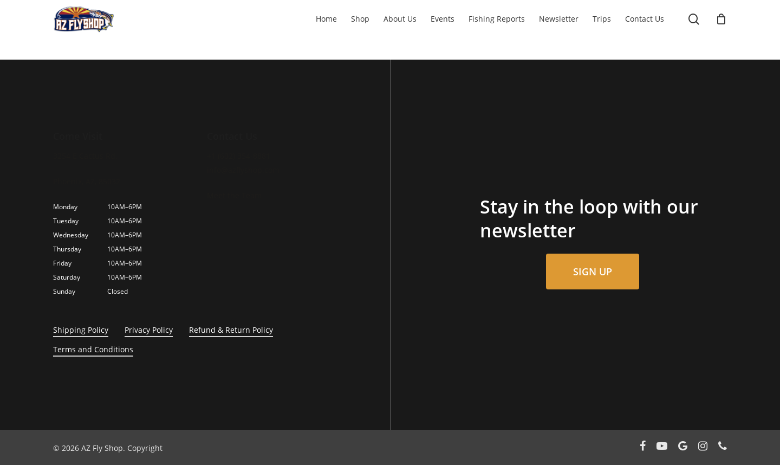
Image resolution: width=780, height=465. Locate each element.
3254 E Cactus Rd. (85, 156)
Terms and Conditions (93, 349)
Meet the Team (234, 195)
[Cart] (721, 19)
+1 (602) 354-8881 (238, 156)
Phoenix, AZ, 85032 (86, 181)
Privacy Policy (149, 330)
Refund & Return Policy (231, 330)
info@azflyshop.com (243, 170)
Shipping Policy (80, 330)
